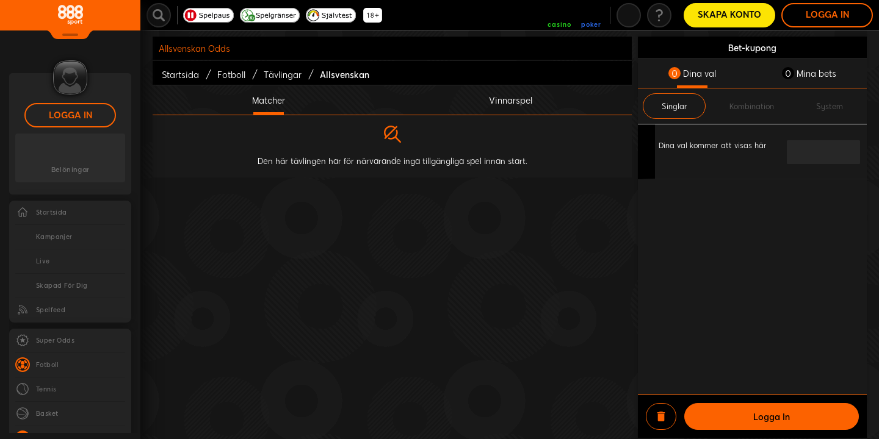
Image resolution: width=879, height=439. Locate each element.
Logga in (70, 115)
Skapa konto (729, 15)
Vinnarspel (510, 100)
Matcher (268, 100)
